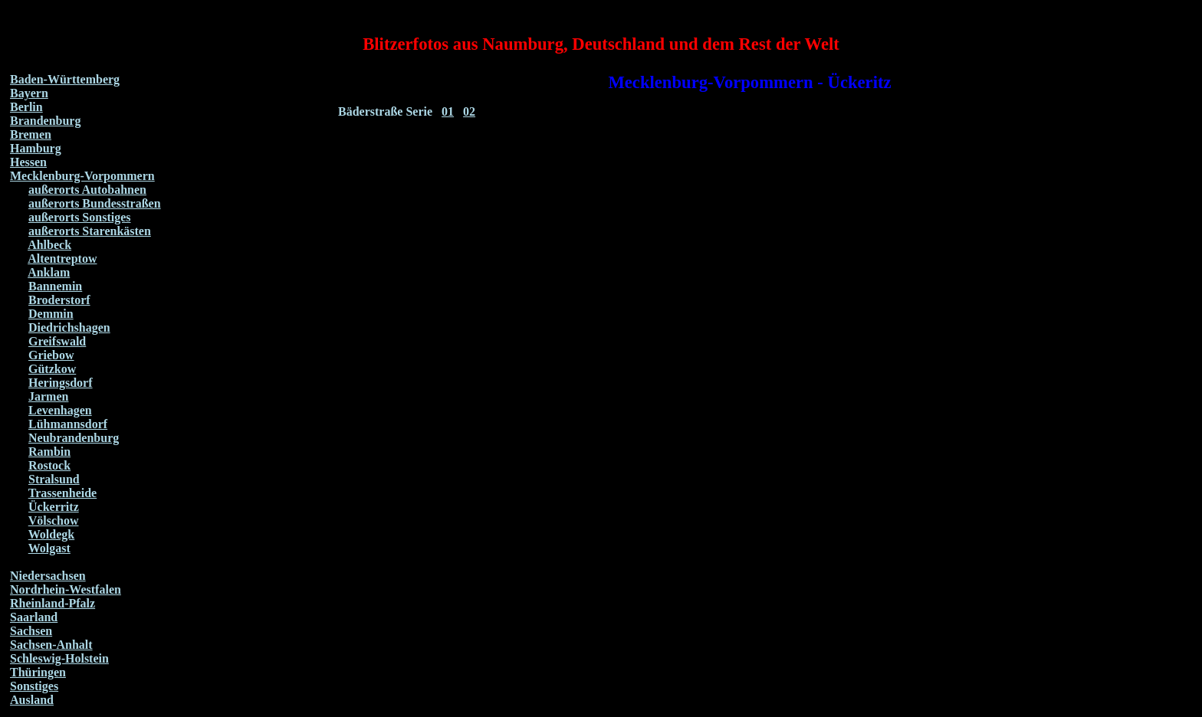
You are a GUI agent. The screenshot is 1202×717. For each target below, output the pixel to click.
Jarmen (48, 396)
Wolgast (49, 548)
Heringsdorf (60, 382)
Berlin (26, 106)
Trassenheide (62, 492)
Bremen (30, 134)
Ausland (32, 699)
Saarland (33, 617)
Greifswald (57, 341)
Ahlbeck (49, 244)
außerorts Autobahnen (87, 189)
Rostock (49, 465)
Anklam (49, 272)
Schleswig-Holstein (59, 658)
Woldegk (51, 534)
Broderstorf (59, 299)
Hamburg (35, 148)
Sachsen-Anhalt (51, 644)
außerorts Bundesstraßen (94, 203)
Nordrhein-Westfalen (65, 589)
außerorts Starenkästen (89, 230)
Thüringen (38, 672)
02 (469, 111)
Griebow (51, 355)
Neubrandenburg (73, 437)
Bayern (29, 93)
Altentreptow (62, 258)
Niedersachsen (48, 575)
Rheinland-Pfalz (52, 603)
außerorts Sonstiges (79, 217)
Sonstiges (34, 685)
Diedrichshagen (69, 327)
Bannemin (55, 286)
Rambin (49, 451)
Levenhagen (60, 410)
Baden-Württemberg (65, 79)
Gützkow (52, 368)
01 (448, 111)
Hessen (28, 162)
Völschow (53, 520)
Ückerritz (53, 506)
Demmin (51, 313)
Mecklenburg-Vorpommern (82, 175)
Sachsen (31, 630)
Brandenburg (45, 120)
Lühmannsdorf (67, 424)
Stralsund (54, 479)
